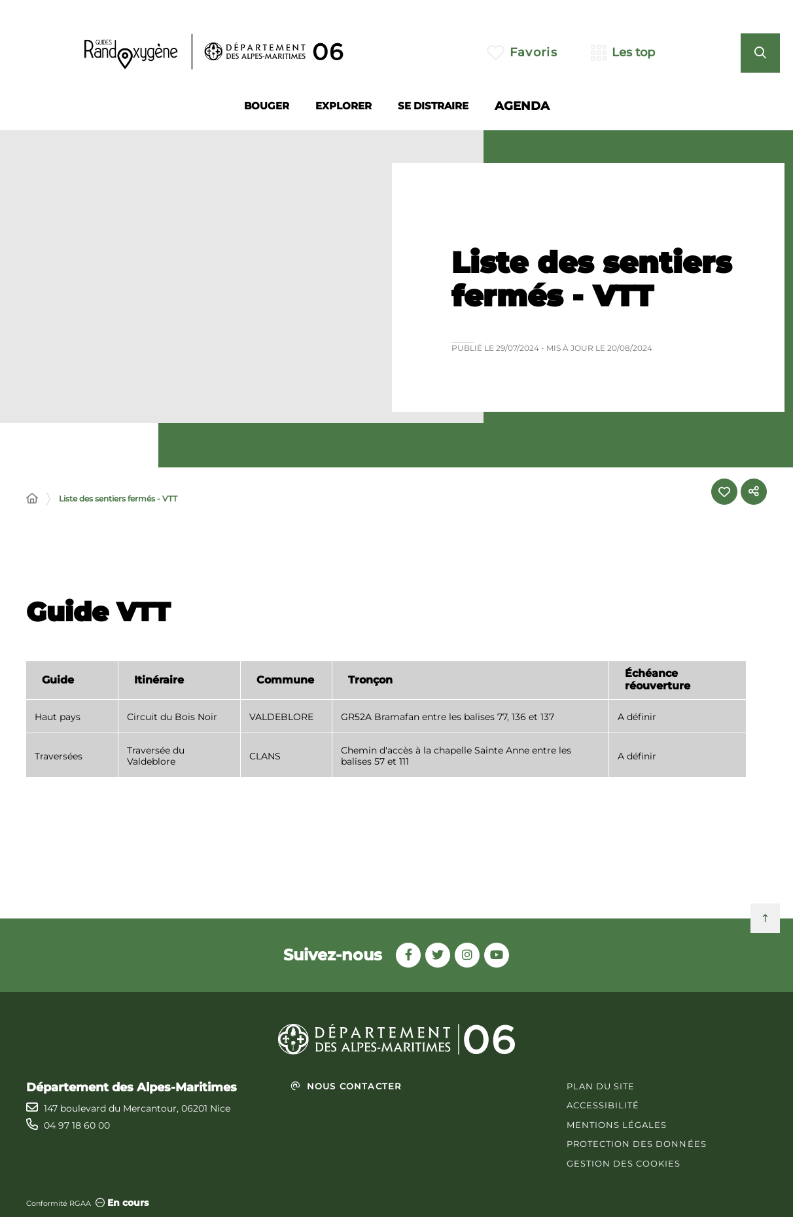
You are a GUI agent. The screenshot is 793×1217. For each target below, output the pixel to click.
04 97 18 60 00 (77, 1125)
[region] (386, 727)
